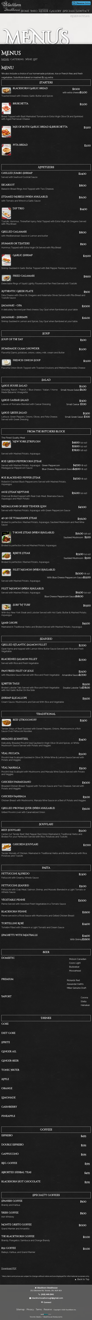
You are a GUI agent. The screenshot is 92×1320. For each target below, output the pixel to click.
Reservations (79, 16)
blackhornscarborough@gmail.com (46, 1298)
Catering (17, 59)
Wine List (31, 59)
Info (34, 11)
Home (25, 11)
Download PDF (8, 1268)
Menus (43, 11)
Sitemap (20, 1309)
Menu (5, 59)
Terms (39, 1309)
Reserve (48, 1309)
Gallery (55, 11)
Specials (68, 11)
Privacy (30, 1309)
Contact (82, 11)
